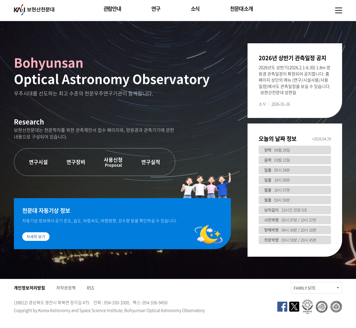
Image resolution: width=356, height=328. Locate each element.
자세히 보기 (35, 236)
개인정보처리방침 (29, 288)
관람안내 (112, 8)
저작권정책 (66, 288)
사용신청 (113, 162)
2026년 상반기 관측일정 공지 (292, 58)
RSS (90, 288)
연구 (155, 8)
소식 (195, 8)
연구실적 (150, 162)
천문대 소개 (241, 8)
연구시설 (38, 162)
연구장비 (75, 162)
